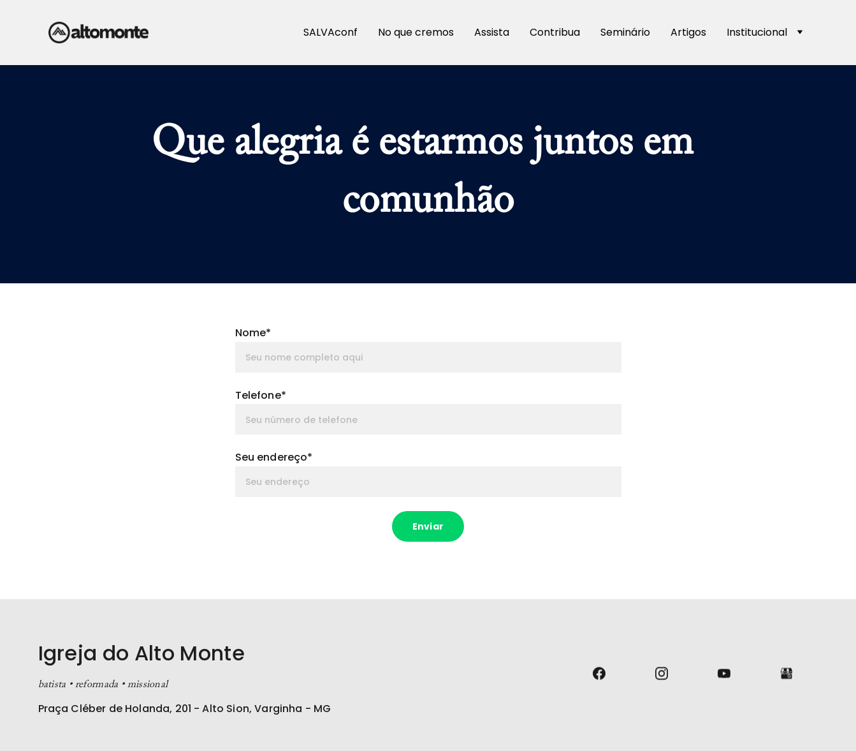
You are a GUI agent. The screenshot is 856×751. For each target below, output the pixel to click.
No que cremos (416, 32)
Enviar (428, 526)
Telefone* (260, 395)
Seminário (625, 32)
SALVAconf (330, 32)
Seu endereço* (274, 457)
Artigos (688, 32)
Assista (491, 32)
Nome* (253, 332)
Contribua (555, 32)
